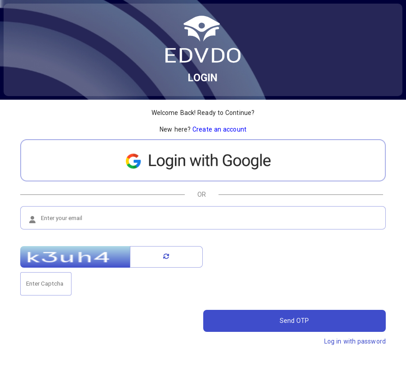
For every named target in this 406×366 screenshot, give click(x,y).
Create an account (219, 129)
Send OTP (294, 320)
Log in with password (355, 341)
